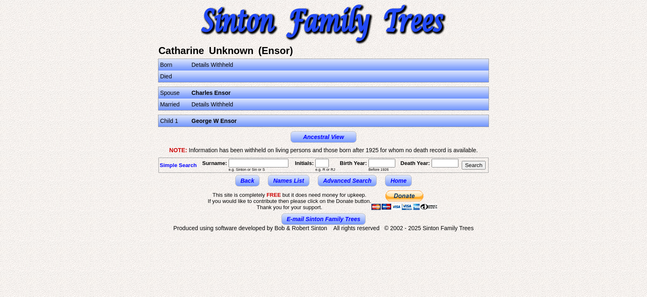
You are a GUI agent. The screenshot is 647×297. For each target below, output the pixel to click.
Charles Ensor (211, 93)
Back (247, 180)
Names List (288, 180)
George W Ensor (214, 121)
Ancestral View (323, 137)
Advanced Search (347, 180)
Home (398, 180)
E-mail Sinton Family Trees (324, 219)
